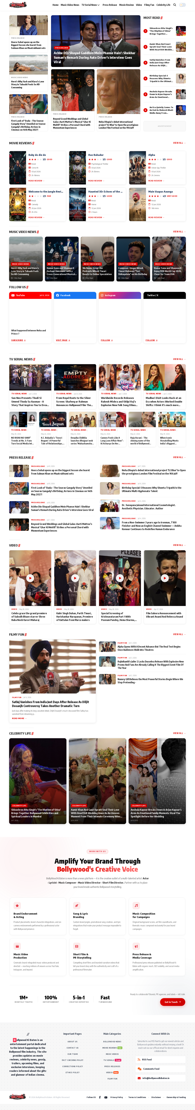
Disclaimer (156, 1097)
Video (139, 4)
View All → (179, 143)
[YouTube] (105, 1097)
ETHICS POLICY (73, 1072)
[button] (182, 5)
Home (55, 4)
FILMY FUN (112, 1079)
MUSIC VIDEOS (112, 1054)
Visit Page (63, 340)
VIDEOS (109, 1072)
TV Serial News (91, 4)
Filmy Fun (149, 4)
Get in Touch (173, 1002)
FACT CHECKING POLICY (72, 1060)
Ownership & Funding (176, 1097)
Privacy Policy (116, 1097)
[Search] (174, 5)
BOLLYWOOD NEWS (112, 1041)
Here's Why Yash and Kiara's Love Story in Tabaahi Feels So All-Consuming (27, 84)
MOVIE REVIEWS (109, 1048)
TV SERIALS (108, 1060)
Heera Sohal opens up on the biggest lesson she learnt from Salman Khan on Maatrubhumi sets (28, 45)
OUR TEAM (72, 1054)
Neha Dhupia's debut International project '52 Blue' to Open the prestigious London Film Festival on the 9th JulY (118, 125)
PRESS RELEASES (112, 1066)
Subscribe (18, 340)
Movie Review (126, 4)
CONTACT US (73, 1048)
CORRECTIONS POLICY (72, 1066)
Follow (107, 340)
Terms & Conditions (137, 1097)
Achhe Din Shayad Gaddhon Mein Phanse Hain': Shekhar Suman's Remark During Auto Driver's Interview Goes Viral (94, 57)
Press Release (110, 4)
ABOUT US (72, 1041)
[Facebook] (100, 1097)
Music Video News (70, 4)
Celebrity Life (163, 4)
